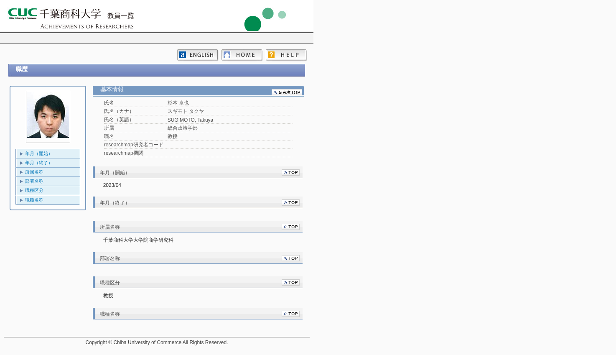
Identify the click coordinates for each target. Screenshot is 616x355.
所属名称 (34, 171)
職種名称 (34, 199)
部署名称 (34, 181)
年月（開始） (39, 153)
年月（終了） (39, 162)
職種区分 (34, 190)
